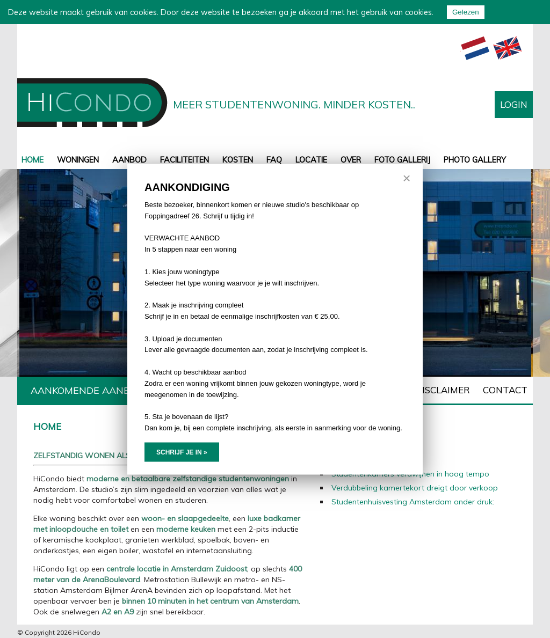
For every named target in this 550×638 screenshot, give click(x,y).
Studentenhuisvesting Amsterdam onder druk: (412, 502)
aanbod (129, 160)
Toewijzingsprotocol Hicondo (323, 389)
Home (32, 160)
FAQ (274, 160)
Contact (505, 389)
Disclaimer (442, 389)
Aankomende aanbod (87, 390)
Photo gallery (475, 160)
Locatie (311, 160)
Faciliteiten (184, 160)
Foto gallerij (402, 160)
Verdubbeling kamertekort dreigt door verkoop (414, 488)
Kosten (237, 160)
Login (513, 104)
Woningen (78, 160)
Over (351, 160)
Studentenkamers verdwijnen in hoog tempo (410, 474)
